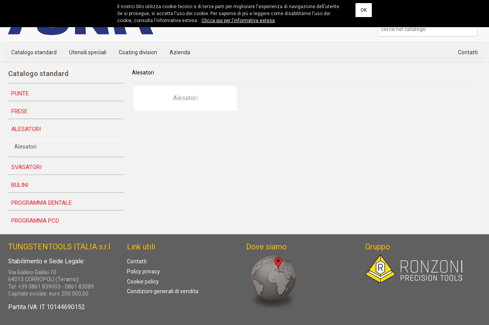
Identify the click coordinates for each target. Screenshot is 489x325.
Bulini (19, 185)
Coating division (138, 52)
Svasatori (26, 167)
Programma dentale (41, 202)
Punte (20, 93)
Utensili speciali (87, 52)
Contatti (468, 52)
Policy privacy (143, 271)
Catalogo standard (34, 52)
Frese (19, 111)
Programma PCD (35, 220)
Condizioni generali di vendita (162, 291)
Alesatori (26, 129)
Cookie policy (143, 281)
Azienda (180, 52)
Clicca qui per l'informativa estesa (238, 20)
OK (364, 10)
